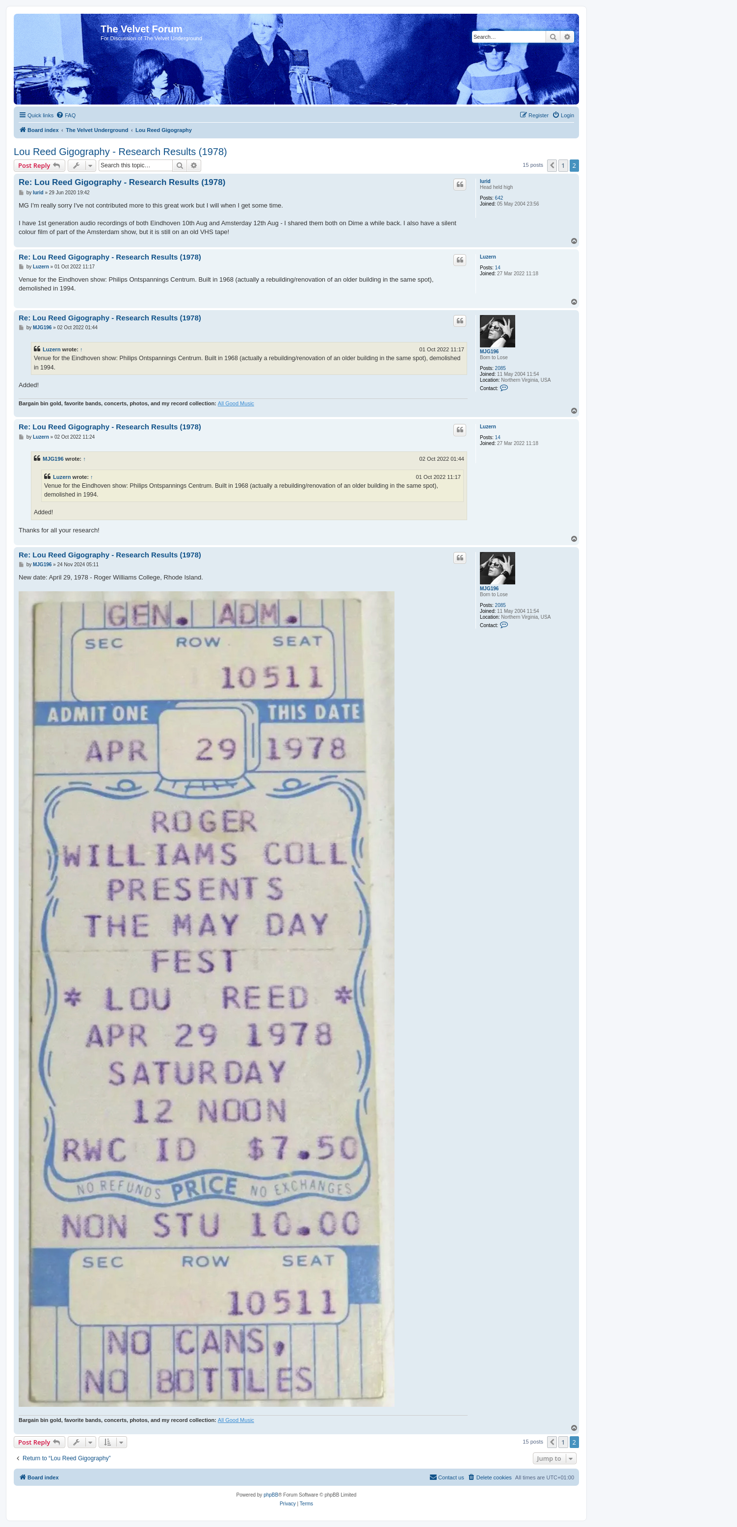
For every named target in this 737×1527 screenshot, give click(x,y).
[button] (552, 165)
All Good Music (236, 403)
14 (497, 267)
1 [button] (563, 165)
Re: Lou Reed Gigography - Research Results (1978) (122, 182)
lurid (485, 181)
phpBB (270, 1495)
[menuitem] (66, 115)
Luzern (488, 257)
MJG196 (489, 351)
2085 (500, 368)
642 (499, 198)
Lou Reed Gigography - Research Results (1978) (120, 151)
